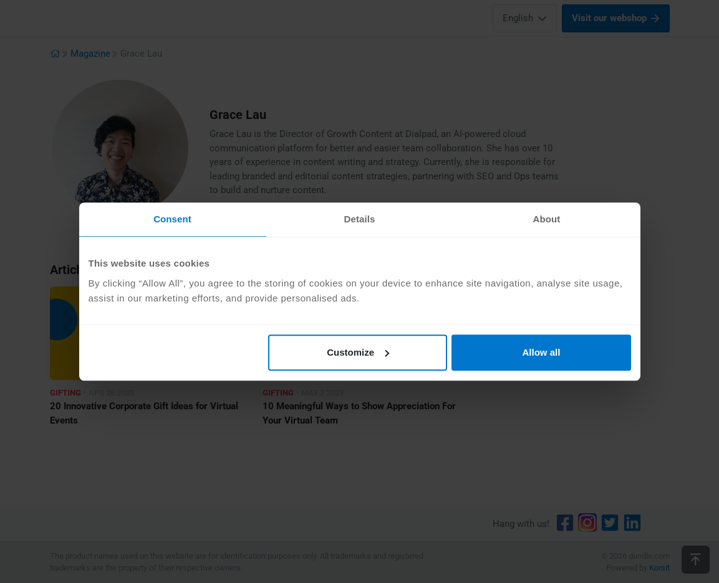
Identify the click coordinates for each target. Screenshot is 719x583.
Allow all (542, 352)
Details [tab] (359, 219)
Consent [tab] (172, 219)
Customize (358, 352)
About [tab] (547, 219)
